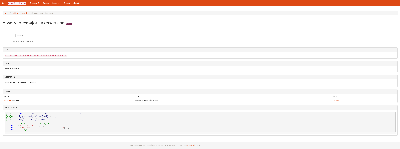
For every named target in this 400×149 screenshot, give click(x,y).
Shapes (67, 3)
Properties (56, 3)
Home (7, 13)
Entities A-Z (34, 3)
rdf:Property (20, 35)
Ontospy (190, 145)
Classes (46, 3)
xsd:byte (336, 100)
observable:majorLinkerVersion (23, 41)
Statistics (76, 3)
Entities (15, 13)
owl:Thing (8, 100)
